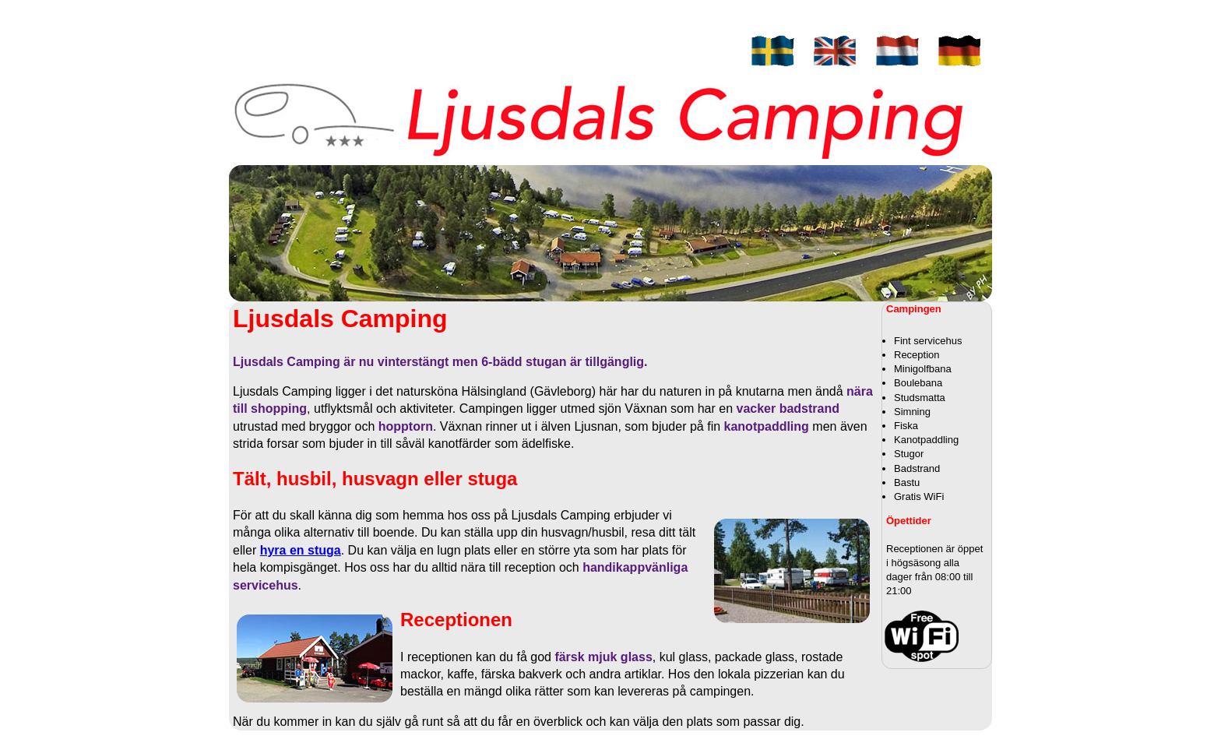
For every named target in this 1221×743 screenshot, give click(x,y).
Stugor (626, 22)
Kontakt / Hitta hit (626, 51)
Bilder (625, 81)
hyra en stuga (300, 550)
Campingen (626, 7)
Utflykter (626, 66)
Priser (625, 37)
